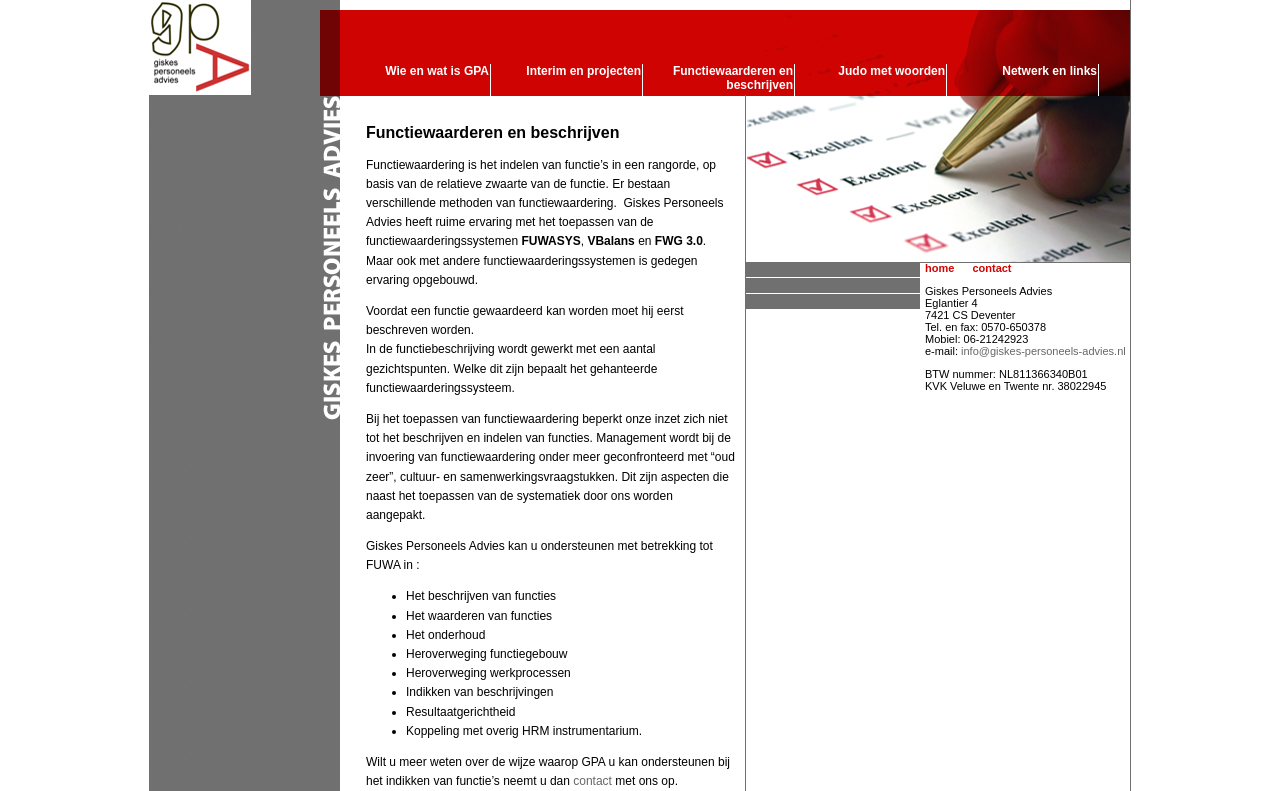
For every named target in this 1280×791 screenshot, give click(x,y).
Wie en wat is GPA (437, 71)
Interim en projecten (583, 71)
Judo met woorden (891, 71)
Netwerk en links (1049, 71)
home (939, 268)
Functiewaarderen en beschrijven (733, 78)
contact (592, 781)
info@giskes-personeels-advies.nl (1043, 351)
